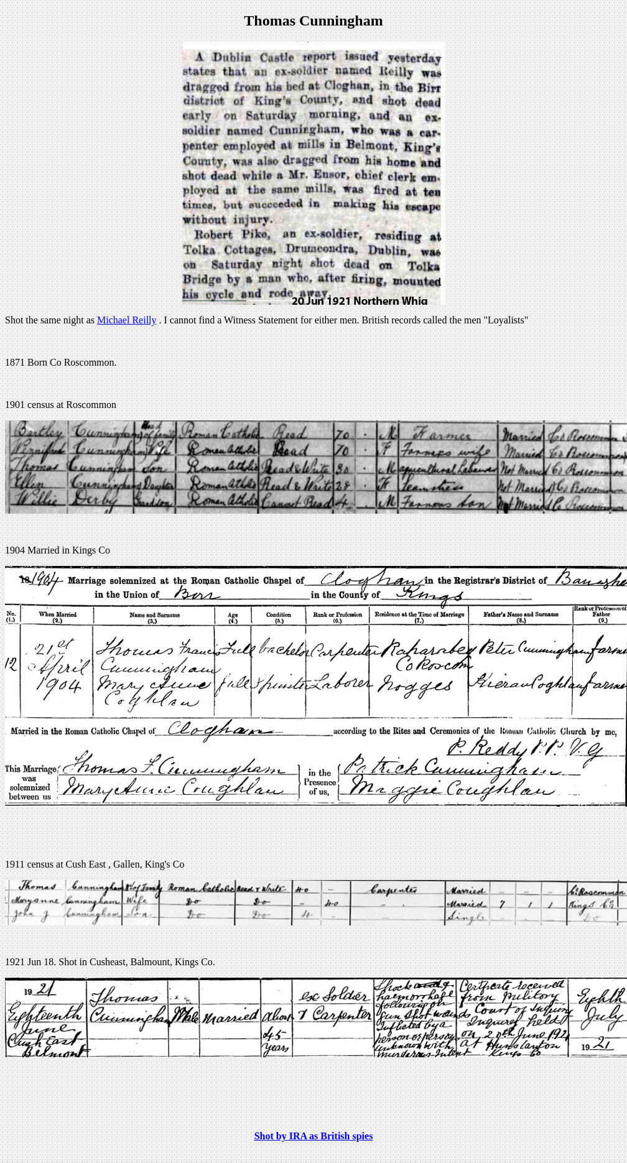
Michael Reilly (127, 320)
